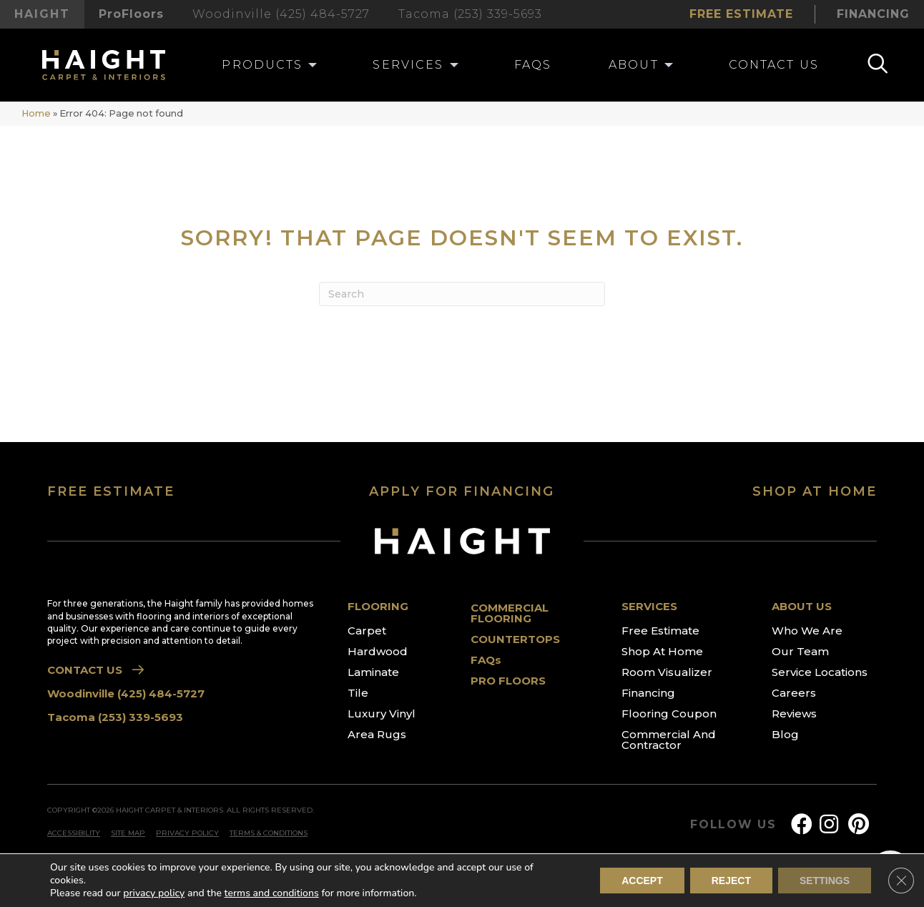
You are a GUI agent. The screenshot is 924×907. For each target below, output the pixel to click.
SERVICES (649, 606)
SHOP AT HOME (814, 491)
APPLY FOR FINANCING (461, 491)
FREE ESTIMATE (111, 491)
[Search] (462, 294)
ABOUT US (802, 606)
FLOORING (378, 606)
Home (36, 113)
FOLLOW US (733, 824)
